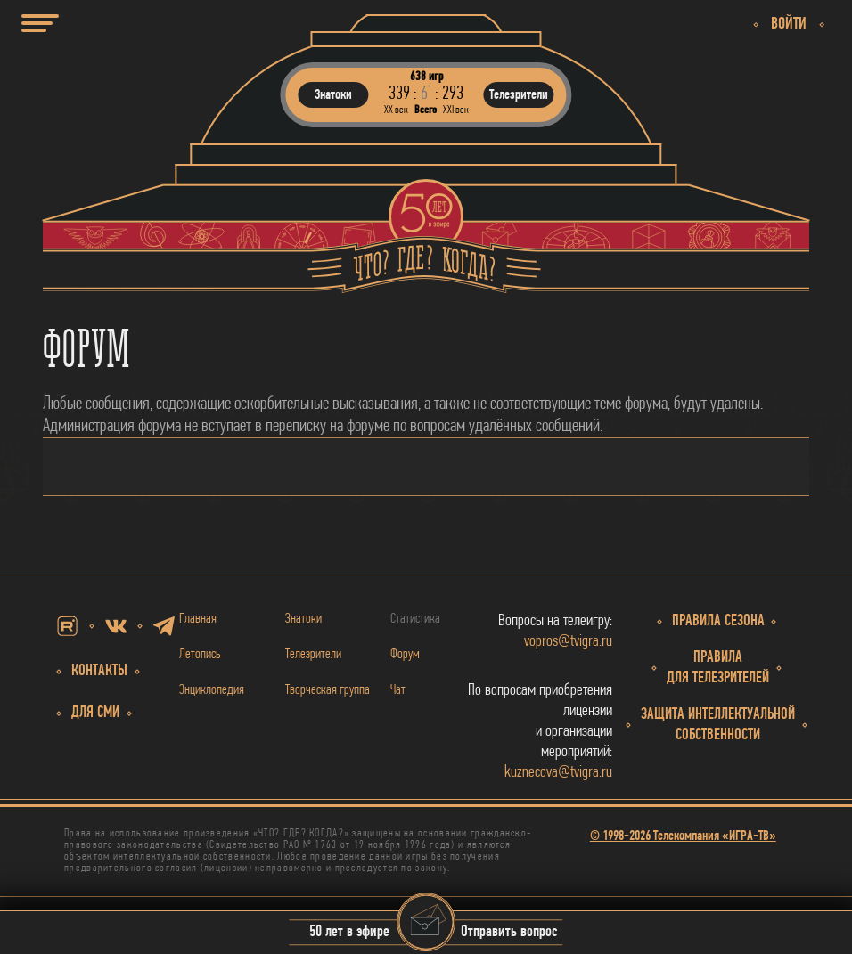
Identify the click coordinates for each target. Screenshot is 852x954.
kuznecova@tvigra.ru (558, 772)
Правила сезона (718, 621)
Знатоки (303, 619)
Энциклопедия (211, 690)
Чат (398, 690)
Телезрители (313, 655)
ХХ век (396, 110)
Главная (198, 619)
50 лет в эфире (349, 933)
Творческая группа (327, 690)
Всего (425, 110)
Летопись (200, 655)
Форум (405, 655)
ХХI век (456, 110)
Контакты (99, 671)
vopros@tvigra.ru (568, 641)
